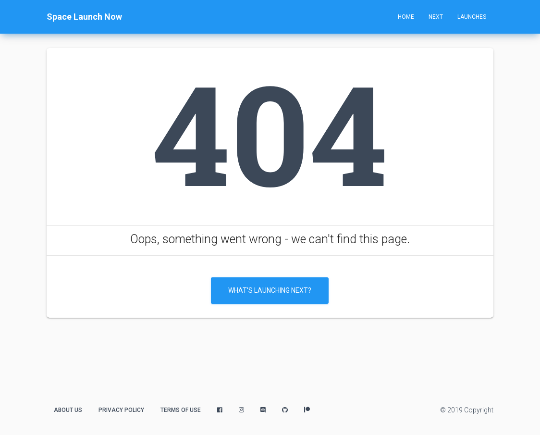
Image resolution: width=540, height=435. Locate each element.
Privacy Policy (121, 410)
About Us (68, 410)
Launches (471, 16)
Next (436, 16)
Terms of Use (180, 410)
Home (406, 16)
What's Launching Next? (269, 290)
